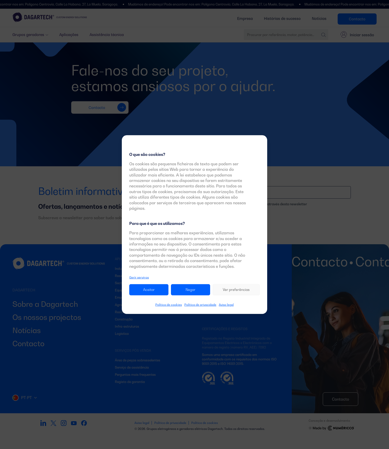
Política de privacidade (200, 305)
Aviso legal (226, 305)
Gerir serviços (139, 277)
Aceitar (149, 289)
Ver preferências (236, 289)
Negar (190, 289)
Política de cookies (168, 305)
